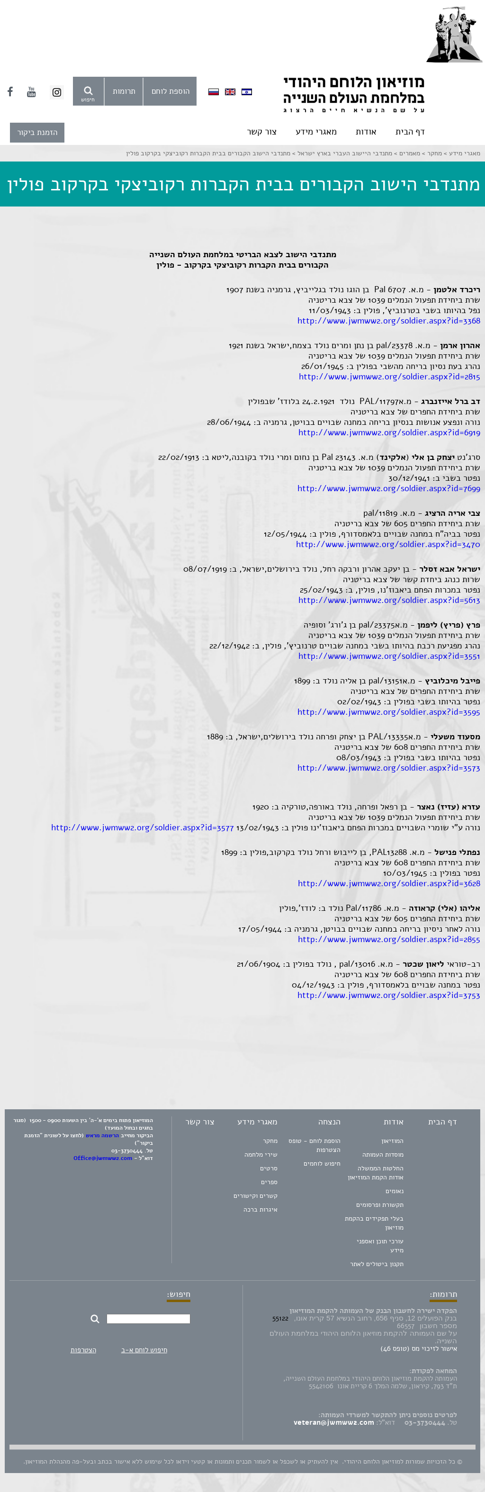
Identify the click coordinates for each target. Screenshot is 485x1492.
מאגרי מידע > (461, 153)
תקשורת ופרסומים (380, 1204)
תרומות (124, 91)
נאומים (395, 1190)
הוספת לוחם (170, 91)
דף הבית (410, 132)
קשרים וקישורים (256, 1195)
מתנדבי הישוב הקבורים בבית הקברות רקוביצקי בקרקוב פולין (208, 153)
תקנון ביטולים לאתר (377, 1263)
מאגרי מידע (316, 132)
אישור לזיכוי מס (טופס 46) (418, 1348)
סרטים (269, 1168)
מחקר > (431, 153)
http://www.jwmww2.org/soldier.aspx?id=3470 (388, 544)
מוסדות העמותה (383, 1154)
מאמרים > (406, 153)
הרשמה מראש (102, 1135)
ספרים (269, 1181)
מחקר (270, 1140)
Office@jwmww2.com (102, 1158)
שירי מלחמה (261, 1154)
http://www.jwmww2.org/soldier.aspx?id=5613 (389, 600)
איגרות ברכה (260, 1209)
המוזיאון (392, 1140)
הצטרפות (83, 1350)
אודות (366, 132)
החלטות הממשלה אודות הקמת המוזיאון (376, 1173)
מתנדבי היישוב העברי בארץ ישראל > (341, 153)
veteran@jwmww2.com (334, 1422)
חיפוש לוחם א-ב (144, 1350)
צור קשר (262, 132)
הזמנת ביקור (37, 132)
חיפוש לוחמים (322, 1163)
